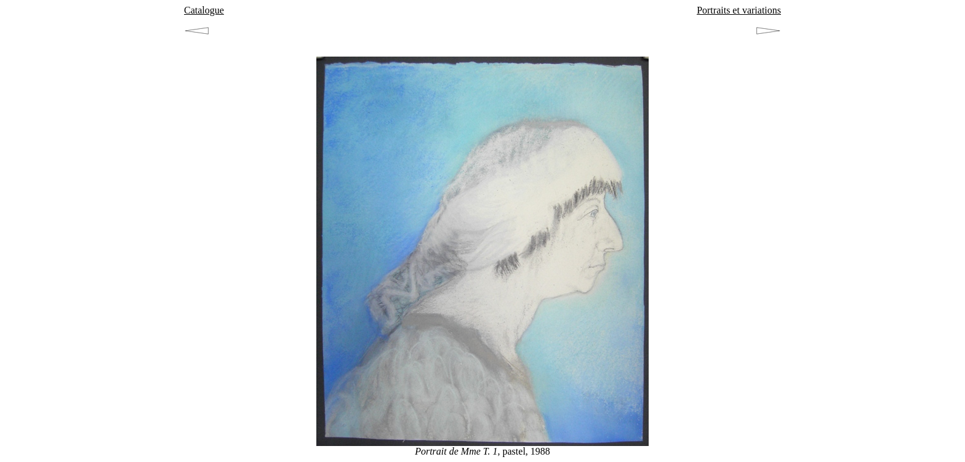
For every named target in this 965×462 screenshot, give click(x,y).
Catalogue (204, 10)
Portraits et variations (739, 10)
